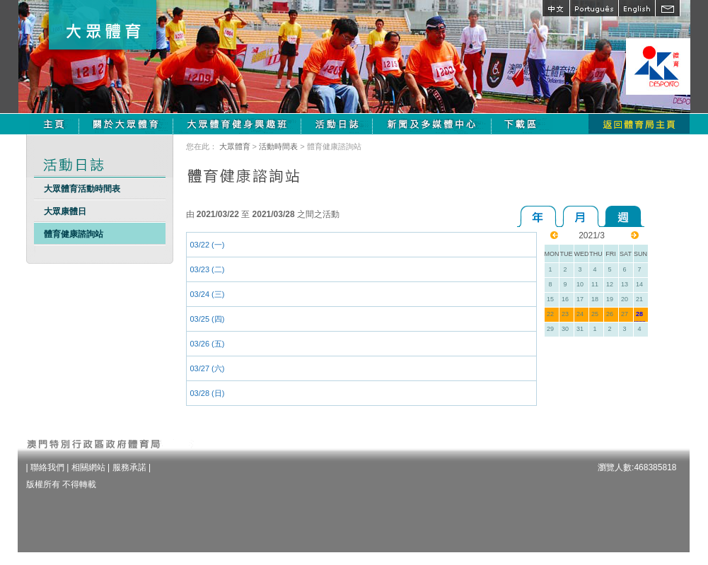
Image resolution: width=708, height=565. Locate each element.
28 (639, 314)
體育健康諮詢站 (73, 234)
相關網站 (88, 467)
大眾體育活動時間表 (82, 189)
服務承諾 (129, 467)
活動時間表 (278, 146)
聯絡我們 (47, 467)
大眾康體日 (65, 211)
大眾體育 (234, 146)
